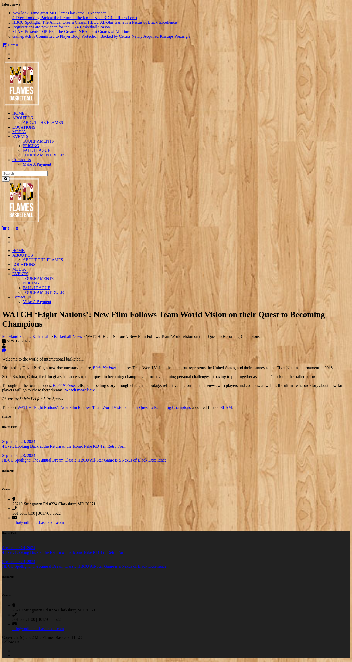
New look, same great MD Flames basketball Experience (59, 13)
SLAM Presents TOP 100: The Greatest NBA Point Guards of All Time (71, 31)
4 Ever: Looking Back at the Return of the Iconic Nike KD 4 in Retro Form (74, 17)
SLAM (226, 407)
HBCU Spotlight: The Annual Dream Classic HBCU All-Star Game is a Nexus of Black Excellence (94, 22)
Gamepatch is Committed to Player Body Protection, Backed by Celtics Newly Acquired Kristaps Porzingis (101, 36)
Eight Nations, (105, 368)
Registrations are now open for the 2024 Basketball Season (61, 27)
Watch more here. (80, 390)
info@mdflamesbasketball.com (38, 522)
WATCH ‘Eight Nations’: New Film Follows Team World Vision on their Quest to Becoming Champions (104, 407)
